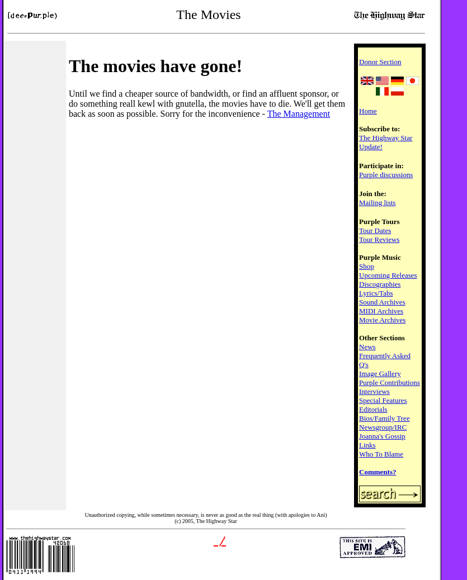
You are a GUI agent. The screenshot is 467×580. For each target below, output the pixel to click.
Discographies (379, 284)
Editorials (373, 409)
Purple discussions (386, 174)
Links (367, 445)
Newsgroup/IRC (383, 427)
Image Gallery (380, 373)
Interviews (374, 391)
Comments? (377, 472)
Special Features (383, 400)
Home (368, 111)
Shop (366, 266)
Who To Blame (381, 454)
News (367, 347)
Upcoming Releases (388, 275)
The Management (298, 113)
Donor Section (380, 62)
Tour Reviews (379, 239)
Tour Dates (375, 230)
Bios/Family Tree (384, 418)
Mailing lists (377, 202)
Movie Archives (382, 320)
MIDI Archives (381, 311)
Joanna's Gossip (382, 436)
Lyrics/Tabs (376, 293)
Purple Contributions (389, 382)
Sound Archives (382, 302)
